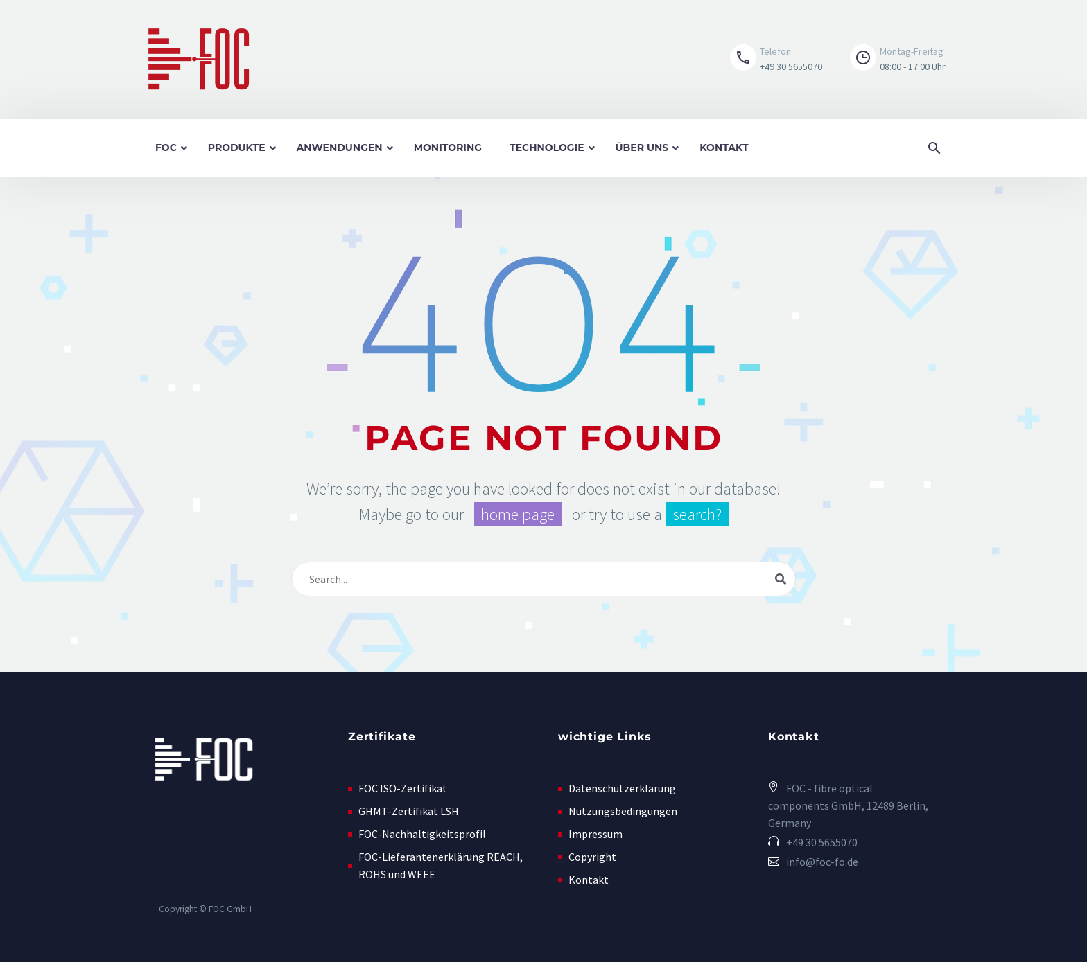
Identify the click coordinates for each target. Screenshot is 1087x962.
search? (697, 514)
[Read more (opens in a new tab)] (776, 59)
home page (518, 514)
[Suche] (543, 579)
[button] (887, 59)
